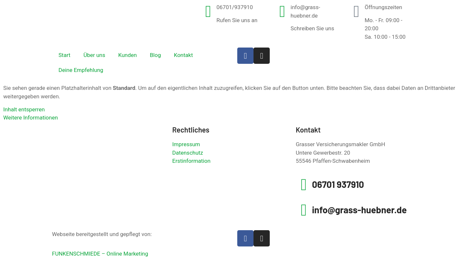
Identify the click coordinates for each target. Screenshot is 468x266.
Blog (155, 55)
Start (64, 55)
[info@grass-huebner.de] (282, 11)
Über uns (94, 55)
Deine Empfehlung (80, 70)
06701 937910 (338, 184)
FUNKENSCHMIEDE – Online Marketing (100, 253)
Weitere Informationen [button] (30, 117)
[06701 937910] (304, 184)
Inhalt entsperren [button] (24, 109)
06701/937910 (234, 7)
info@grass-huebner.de (359, 209)
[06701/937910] (208, 11)
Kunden (127, 55)
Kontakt (183, 55)
